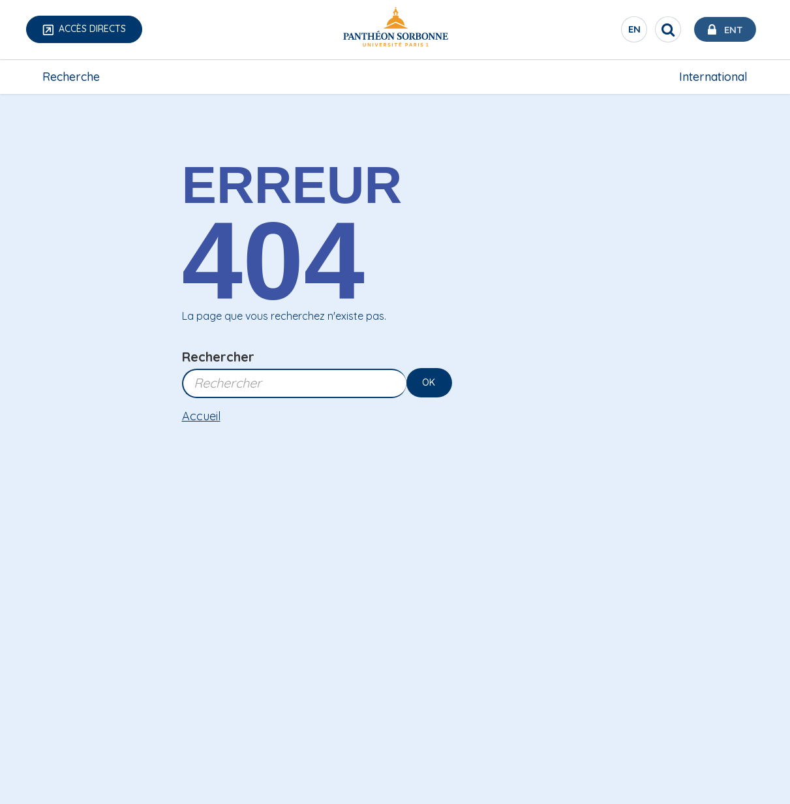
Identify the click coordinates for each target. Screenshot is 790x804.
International (713, 76)
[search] (663, 29)
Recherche (71, 76)
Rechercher (218, 356)
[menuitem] (71, 76)
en (631, 32)
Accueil (201, 416)
